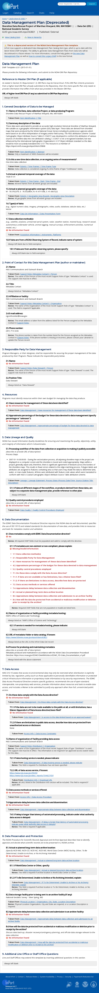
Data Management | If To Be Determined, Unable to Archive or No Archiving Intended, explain (50, 883)
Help (51, 13)
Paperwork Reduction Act (83, 977)
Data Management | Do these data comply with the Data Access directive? (51, 702)
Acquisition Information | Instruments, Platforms (40, 234)
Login (5, 13)
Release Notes (32, 977)
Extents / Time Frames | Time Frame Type (38, 166)
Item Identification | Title (30, 118)
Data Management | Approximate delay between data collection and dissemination (55, 809)
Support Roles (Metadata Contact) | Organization (41, 303)
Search (30, 13)
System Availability (47, 977)
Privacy (60, 977)
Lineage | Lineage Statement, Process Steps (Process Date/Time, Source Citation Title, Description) (50, 481)
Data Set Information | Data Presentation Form (40, 213)
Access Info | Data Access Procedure (36, 797)
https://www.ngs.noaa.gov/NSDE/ (24, 773)
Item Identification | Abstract (32, 152)
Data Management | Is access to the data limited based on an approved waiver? (57, 717)
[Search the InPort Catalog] (72, 4)
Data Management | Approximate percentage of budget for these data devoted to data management (51, 426)
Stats (41, 13)
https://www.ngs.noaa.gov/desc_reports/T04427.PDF (32, 775)
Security (68, 977)
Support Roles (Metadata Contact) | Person (38, 274)
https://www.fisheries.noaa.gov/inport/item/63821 (26, 637)
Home (4, 18)
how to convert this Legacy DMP (42, 56)
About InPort (10, 977)
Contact (21, 977)
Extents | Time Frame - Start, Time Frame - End (40, 181)
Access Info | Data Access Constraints (40, 733)
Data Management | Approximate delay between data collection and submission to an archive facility (50, 920)
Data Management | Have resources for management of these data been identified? (55, 410)
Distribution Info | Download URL (38, 780)
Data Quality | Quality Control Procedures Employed (42, 510)
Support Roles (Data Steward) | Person (36, 368)
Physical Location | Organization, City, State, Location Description (48, 901)
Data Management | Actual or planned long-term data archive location (49, 860)
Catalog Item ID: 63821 (17, 18)
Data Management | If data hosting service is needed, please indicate (53, 762)
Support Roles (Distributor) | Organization (37, 746)
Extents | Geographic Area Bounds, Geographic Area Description (47, 196)
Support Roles (23, 323)
